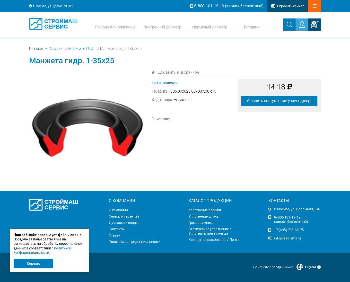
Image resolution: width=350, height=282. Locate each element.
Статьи (114, 235)
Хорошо (33, 263)
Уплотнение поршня (205, 210)
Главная (36, 48)
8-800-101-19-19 (287, 217)
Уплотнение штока (204, 216)
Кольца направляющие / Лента (214, 240)
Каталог (56, 48)
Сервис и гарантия (124, 216)
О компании (118, 210)
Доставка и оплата (124, 223)
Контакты (116, 229)
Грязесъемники (201, 223)
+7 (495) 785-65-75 (289, 230)
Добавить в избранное (178, 72)
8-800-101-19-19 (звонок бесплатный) (228, 6)
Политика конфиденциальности (134, 242)
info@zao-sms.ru (287, 238)
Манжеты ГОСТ (81, 48)
